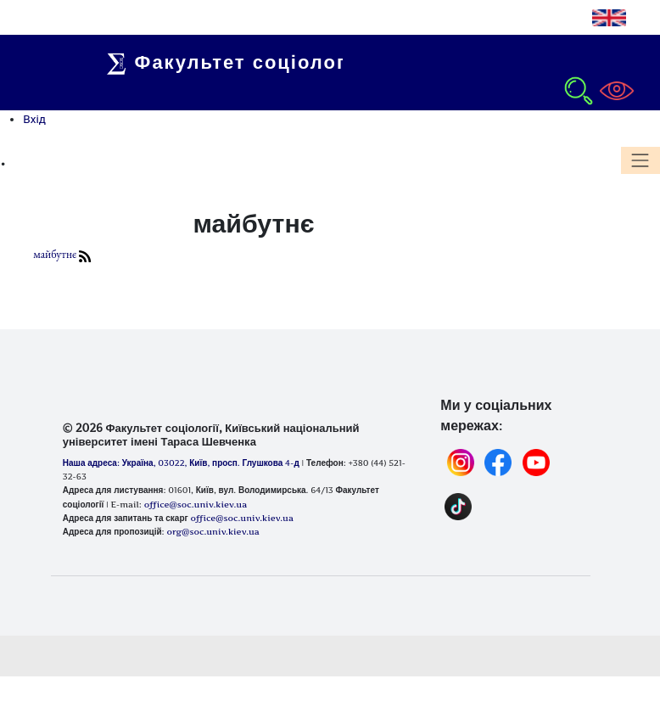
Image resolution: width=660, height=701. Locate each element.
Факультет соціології (235, 62)
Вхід (34, 119)
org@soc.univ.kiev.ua (212, 531)
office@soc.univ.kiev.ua (241, 518)
